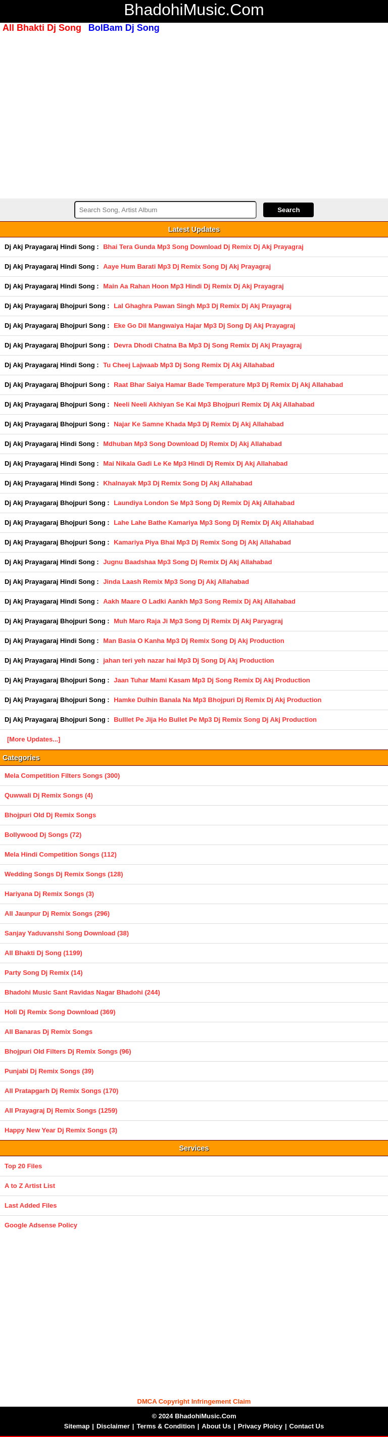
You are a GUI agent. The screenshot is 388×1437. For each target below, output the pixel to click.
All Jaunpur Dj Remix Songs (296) (57, 913)
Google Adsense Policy (41, 1225)
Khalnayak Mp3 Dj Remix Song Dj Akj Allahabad (177, 483)
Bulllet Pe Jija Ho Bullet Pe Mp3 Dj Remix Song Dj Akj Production (215, 719)
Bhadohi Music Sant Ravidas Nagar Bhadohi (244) (82, 992)
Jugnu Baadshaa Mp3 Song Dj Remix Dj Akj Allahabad (187, 562)
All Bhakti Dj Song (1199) (43, 953)
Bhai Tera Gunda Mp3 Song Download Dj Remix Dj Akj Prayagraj (203, 247)
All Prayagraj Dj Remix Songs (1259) (61, 1110)
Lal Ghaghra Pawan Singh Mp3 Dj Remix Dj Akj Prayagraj (203, 306)
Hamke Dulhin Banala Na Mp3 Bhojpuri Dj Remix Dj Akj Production (217, 700)
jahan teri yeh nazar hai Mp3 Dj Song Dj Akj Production (188, 660)
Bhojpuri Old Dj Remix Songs (50, 815)
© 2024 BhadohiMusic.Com (194, 1416)
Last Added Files (31, 1205)
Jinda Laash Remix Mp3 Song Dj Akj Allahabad (176, 581)
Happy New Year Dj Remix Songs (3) (61, 1130)
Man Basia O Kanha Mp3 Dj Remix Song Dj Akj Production (193, 641)
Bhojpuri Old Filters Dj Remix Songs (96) (68, 1051)
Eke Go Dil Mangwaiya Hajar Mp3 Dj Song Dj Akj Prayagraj (204, 325)
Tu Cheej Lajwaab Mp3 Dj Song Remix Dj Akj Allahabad (188, 365)
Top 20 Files (23, 1166)
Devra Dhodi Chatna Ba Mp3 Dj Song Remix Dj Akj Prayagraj (208, 345)
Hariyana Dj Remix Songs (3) (49, 894)
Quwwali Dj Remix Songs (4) (49, 795)
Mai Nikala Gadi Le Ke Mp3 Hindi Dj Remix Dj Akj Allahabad (195, 463)
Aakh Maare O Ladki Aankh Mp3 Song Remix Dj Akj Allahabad (199, 601)
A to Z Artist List (30, 1186)
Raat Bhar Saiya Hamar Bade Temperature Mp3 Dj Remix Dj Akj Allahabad (228, 384)
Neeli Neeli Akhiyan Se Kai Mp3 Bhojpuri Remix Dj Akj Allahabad (214, 404)
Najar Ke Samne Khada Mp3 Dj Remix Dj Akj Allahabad (198, 424)
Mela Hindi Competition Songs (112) (61, 854)
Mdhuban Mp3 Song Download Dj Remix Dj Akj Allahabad (192, 444)
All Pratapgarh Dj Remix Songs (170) (61, 1091)
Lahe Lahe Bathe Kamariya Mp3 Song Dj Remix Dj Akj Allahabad (214, 522)
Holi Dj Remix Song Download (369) (60, 1012)
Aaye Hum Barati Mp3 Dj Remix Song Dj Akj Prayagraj (187, 266)
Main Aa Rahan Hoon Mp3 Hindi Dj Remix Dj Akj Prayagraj (193, 286)
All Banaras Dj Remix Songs (48, 1031)
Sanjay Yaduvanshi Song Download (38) (67, 933)
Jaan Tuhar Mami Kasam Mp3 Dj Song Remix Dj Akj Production (212, 680)
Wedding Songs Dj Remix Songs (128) (64, 874)
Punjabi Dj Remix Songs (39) (49, 1071)
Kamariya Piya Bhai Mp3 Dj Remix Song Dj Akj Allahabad (202, 542)
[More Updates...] (33, 739)
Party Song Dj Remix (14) (44, 972)
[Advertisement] (194, 114)
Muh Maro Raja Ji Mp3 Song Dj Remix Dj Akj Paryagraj (198, 621)
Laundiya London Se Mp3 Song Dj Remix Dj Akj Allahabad (204, 503)
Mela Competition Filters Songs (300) (62, 775)
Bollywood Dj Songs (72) (43, 834)
